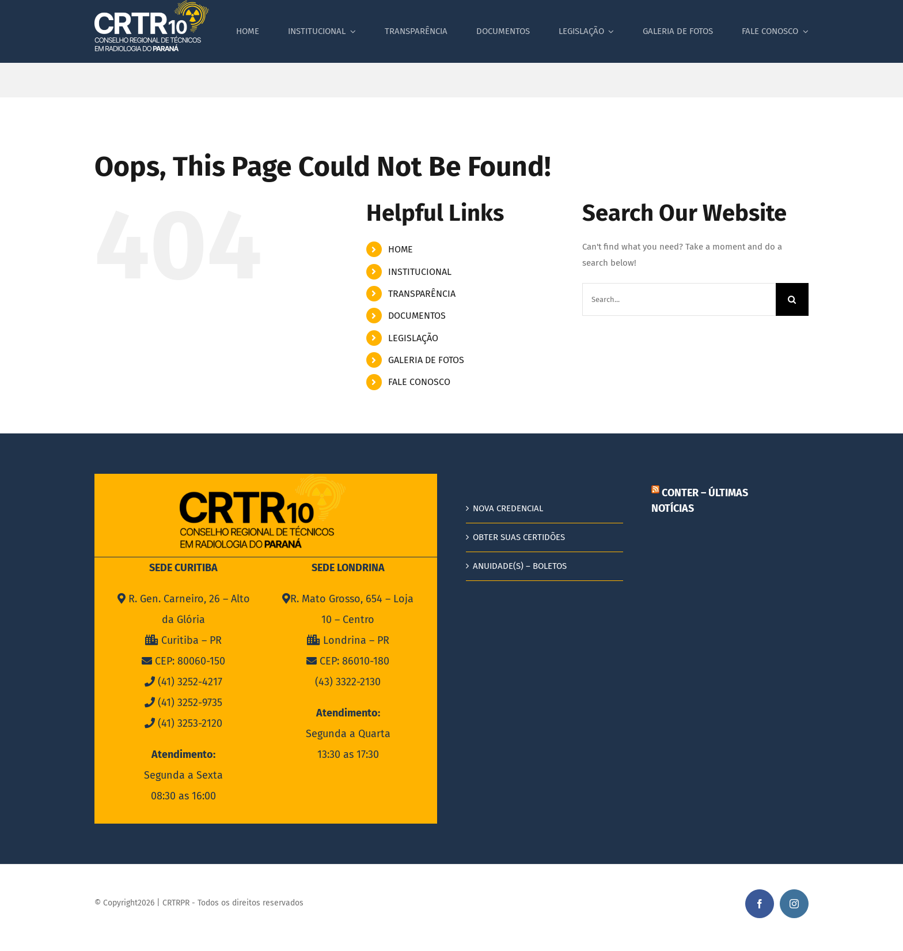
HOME (400, 249)
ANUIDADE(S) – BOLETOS (520, 566)
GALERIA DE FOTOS (426, 359)
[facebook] (759, 903)
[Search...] (679, 299)
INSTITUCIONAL (419, 271)
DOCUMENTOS (417, 315)
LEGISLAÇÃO (413, 338)
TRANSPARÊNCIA (422, 293)
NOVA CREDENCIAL (508, 508)
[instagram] (794, 903)
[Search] (792, 299)
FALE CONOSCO (419, 381)
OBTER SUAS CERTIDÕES (519, 537)
